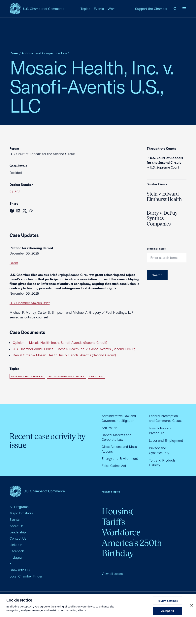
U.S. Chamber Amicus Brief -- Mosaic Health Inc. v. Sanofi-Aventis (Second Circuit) (74, 349)
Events (99, 9)
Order (14, 263)
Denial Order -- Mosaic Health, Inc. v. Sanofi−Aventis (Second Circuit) (64, 355)
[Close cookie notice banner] (191, 605)
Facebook (17, 551)
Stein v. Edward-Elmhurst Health (164, 196)
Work (111, 9)
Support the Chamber (151, 9)
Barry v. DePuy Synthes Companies (162, 218)
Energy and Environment (120, 458)
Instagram (17, 557)
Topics (85, 9)
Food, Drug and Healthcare (27, 376)
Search (157, 275)
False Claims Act (114, 466)
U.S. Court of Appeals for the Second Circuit (165, 160)
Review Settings (167, 600)
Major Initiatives (21, 513)
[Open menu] (184, 8)
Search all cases (156, 248)
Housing (117, 511)
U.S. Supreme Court (163, 167)
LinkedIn (16, 545)
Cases (14, 53)
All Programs (19, 507)
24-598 (15, 192)
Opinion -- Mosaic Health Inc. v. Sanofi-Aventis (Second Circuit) (60, 342)
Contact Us (18, 538)
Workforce (121, 532)
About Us (16, 526)
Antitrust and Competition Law (44, 53)
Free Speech (96, 376)
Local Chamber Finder (26, 576)
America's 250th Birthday (132, 548)
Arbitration (109, 428)
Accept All (167, 611)
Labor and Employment (166, 440)
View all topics (112, 574)
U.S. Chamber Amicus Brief (29, 303)
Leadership (18, 532)
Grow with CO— (21, 570)
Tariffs (113, 522)
